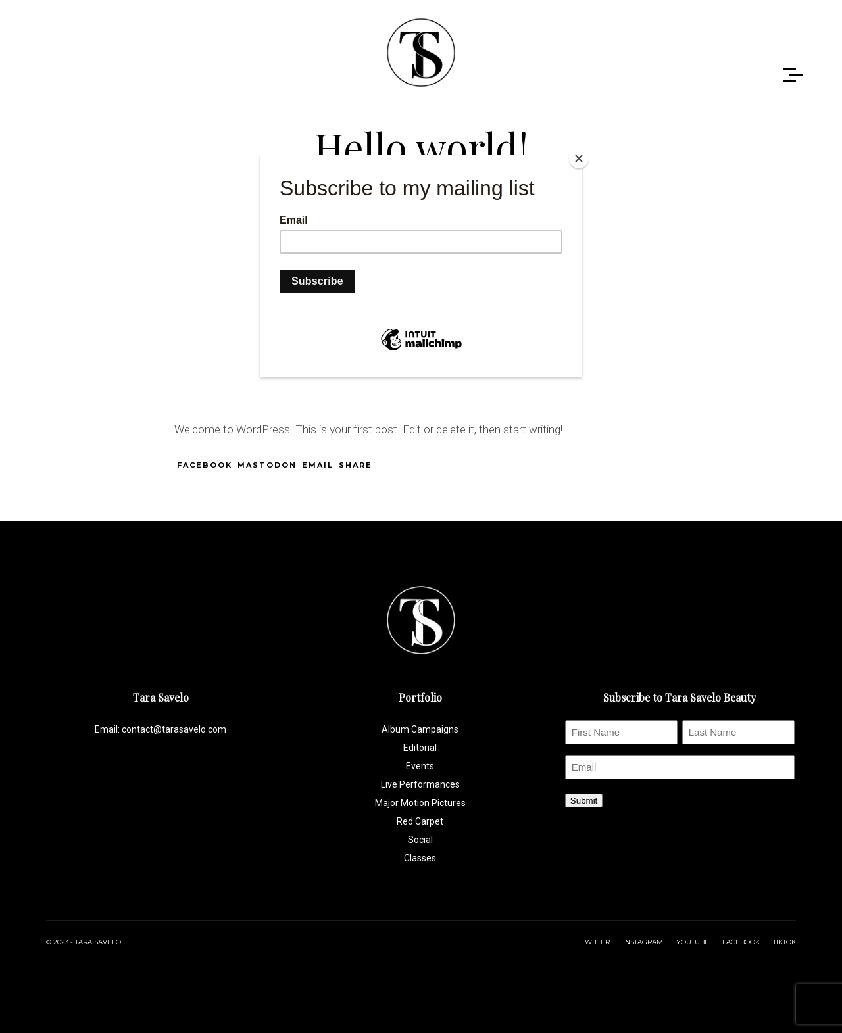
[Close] (579, 158)
